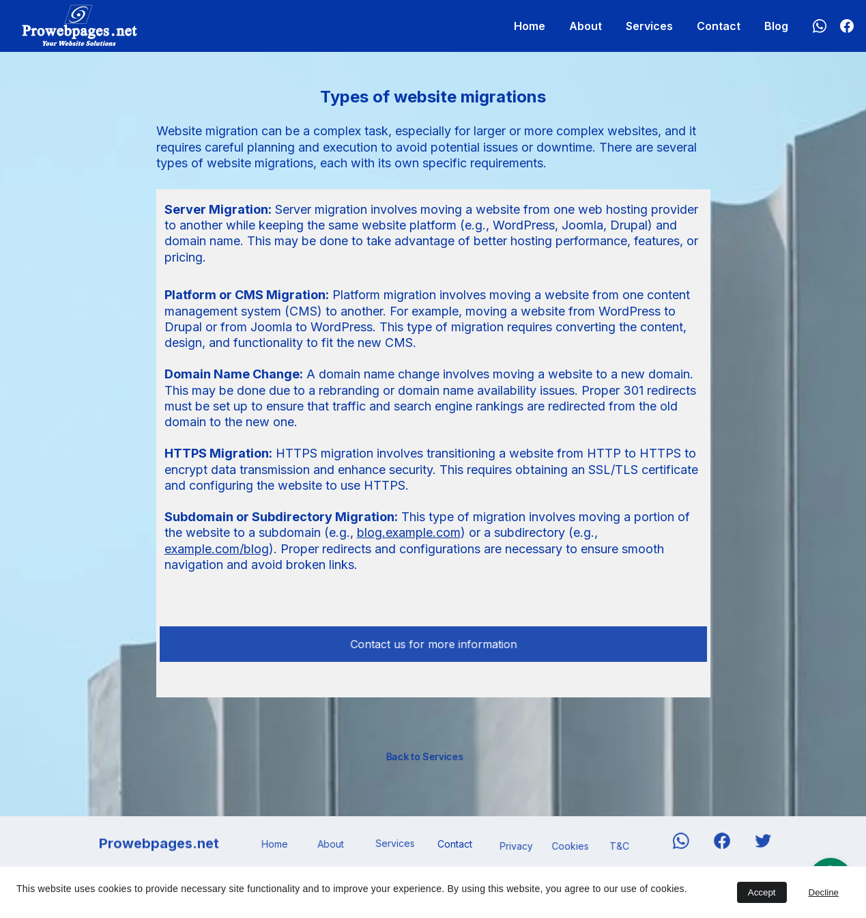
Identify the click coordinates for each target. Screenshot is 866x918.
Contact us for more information (433, 643)
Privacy (516, 846)
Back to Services (424, 756)
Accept (762, 892)
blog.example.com (409, 532)
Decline (824, 892)
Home (529, 26)
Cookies (570, 846)
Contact (718, 26)
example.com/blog (216, 549)
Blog (776, 26)
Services (649, 26)
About (585, 26)
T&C (619, 846)
